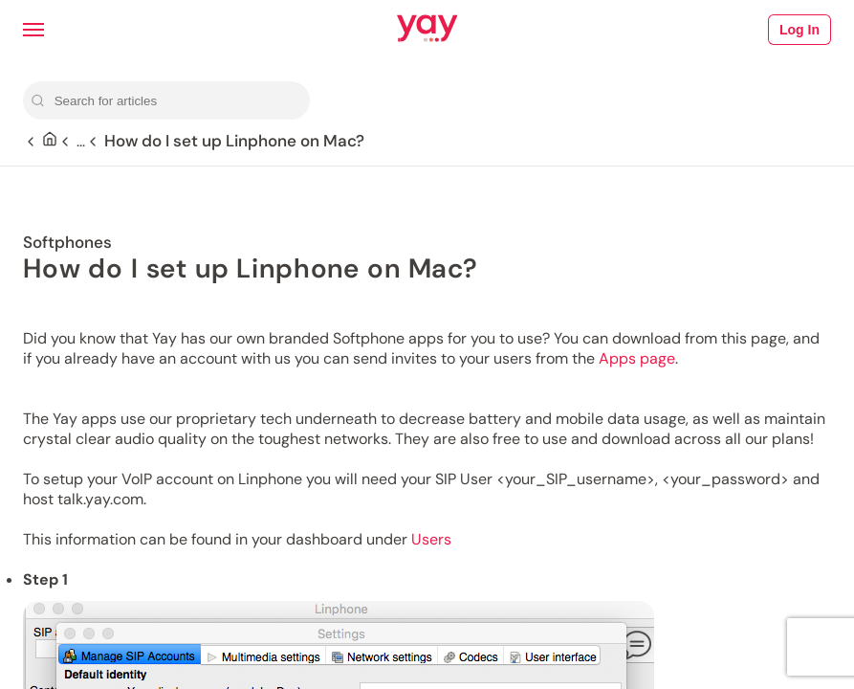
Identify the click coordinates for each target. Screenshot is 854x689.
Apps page (637, 358)
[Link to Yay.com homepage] (427, 29)
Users (431, 539)
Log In (799, 29)
